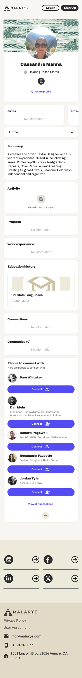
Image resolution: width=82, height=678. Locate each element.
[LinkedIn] (21, 581)
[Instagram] (21, 562)
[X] (61, 581)
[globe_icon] (41, 81)
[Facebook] (61, 562)
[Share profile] (40, 91)
